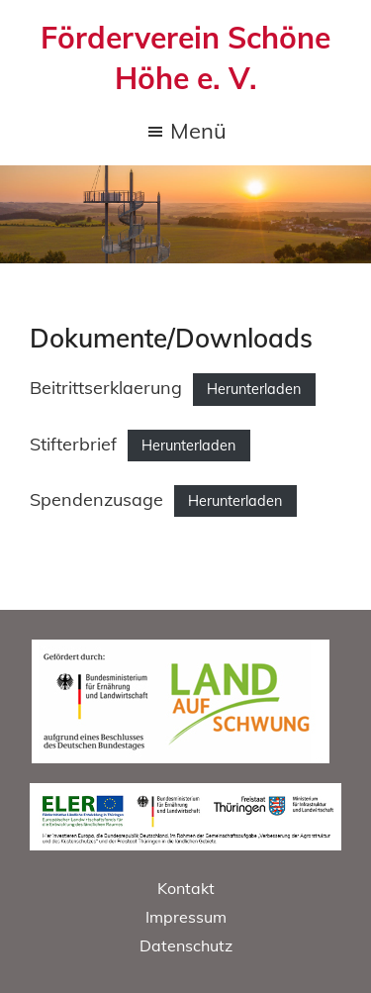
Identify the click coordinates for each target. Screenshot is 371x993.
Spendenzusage (96, 499)
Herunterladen (254, 389)
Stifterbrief (73, 444)
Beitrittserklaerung (106, 387)
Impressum (186, 917)
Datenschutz (185, 945)
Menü (198, 133)
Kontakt (186, 888)
